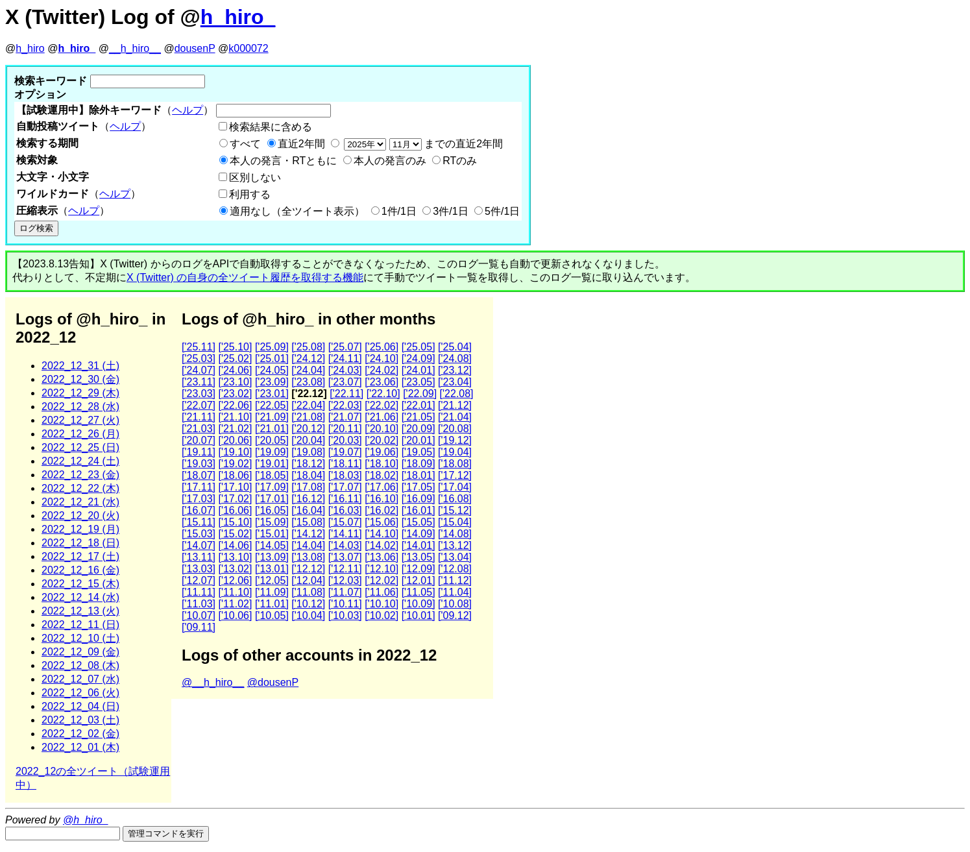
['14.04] (308, 545)
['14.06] (235, 545)
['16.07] (198, 510)
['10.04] (308, 615)
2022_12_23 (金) (80, 474)
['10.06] (235, 615)
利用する (250, 194)
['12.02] (381, 580)
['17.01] (272, 498)
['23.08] (308, 381)
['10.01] (418, 615)
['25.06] (381, 346)
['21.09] (272, 416)
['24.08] (455, 358)
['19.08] (308, 451)
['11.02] (235, 603)
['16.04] (308, 510)
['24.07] (198, 370)
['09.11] (198, 627)
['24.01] (418, 370)
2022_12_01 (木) (80, 747)
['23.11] (198, 381)
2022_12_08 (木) (80, 665)
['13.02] (235, 568)
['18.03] (345, 475)
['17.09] (272, 487)
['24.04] (308, 370)
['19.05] (418, 451)
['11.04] (455, 592)
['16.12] (308, 498)
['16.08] (455, 498)
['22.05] (272, 405)
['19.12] (455, 440)
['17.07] (345, 487)
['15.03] (198, 533)
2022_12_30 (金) (80, 379)
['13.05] (418, 557)
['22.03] (345, 405)
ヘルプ (187, 110)
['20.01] (418, 440)
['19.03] (198, 463)
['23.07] (345, 381)
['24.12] (308, 358)
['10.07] (198, 615)
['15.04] (455, 522)
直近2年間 (301, 143)
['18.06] (235, 475)
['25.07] (345, 346)
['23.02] (235, 393)
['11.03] (198, 603)
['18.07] (198, 475)
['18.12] (308, 463)
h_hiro (30, 48)
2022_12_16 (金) (80, 570)
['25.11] (198, 346)
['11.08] (308, 592)
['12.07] (198, 580)
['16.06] (235, 510)
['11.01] (272, 603)
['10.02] (381, 615)
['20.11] (345, 428)
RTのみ (460, 160)
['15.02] (235, 533)
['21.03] (198, 428)
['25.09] (272, 346)
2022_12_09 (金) (80, 651)
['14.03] (345, 545)
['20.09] (418, 428)
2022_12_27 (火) (80, 420)
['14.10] (381, 533)
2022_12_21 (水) (80, 501)
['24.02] (381, 370)
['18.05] (272, 475)
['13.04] (455, 557)
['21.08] (308, 416)
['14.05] (272, 545)
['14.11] (345, 533)
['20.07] (198, 440)
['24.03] (345, 370)
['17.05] (418, 487)
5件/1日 (502, 211)
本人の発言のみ (390, 160)
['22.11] (346, 393)
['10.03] (345, 615)
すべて (245, 143)
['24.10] (381, 358)
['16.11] (345, 498)
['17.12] (455, 475)
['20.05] (272, 440)
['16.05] (272, 510)
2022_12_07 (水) (80, 679)
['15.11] (198, 522)
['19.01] (272, 463)
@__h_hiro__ (213, 682)
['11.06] (381, 592)
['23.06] (381, 381)
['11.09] (272, 592)
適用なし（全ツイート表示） (297, 211)
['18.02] (381, 475)
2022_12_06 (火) (80, 692)
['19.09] (272, 451)
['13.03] (198, 568)
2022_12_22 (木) (80, 488)
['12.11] (345, 568)
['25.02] (235, 358)
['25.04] (455, 346)
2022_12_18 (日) (80, 542)
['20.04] (308, 440)
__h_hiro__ (135, 48)
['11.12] (455, 580)
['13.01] (272, 568)
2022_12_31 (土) (80, 365)
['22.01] (418, 405)
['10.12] (308, 603)
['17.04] (455, 487)
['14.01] (418, 545)
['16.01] (418, 510)
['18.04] (308, 475)
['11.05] (418, 592)
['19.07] (345, 451)
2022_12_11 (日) (80, 624)
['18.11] (345, 463)
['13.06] (381, 557)
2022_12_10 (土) (80, 638)
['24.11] (345, 358)
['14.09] (418, 533)
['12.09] (418, 568)
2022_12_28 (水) (80, 406)
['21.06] (381, 416)
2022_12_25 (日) (80, 447)
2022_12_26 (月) (80, 433)
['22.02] (381, 405)
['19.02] (235, 463)
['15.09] (272, 522)
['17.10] (235, 487)
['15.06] (381, 522)
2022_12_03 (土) (80, 719)
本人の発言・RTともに (283, 160)
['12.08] (455, 568)
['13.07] (345, 557)
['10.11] (345, 603)
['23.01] (272, 393)
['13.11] (198, 557)
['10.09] (418, 603)
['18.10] (381, 463)
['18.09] (418, 463)
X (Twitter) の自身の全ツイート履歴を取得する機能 (245, 277)
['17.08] (308, 487)
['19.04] (455, 451)
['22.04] (308, 405)
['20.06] (235, 440)
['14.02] (381, 545)
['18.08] (455, 463)
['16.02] (381, 510)
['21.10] (235, 416)
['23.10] (235, 381)
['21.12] (455, 405)
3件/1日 (450, 211)
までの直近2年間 (422, 143)
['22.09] (420, 393)
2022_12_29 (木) (80, 392)
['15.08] (308, 522)
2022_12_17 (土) (80, 556)
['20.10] (381, 428)
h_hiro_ (238, 17)
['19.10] (235, 451)
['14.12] (308, 533)
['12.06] (235, 580)
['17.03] (198, 498)
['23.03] (198, 393)
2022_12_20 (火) (80, 515)
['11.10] (235, 592)
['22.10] (383, 393)
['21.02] (235, 428)
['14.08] (455, 533)
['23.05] (418, 381)
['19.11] (198, 451)
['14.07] (198, 545)
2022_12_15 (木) (80, 583)
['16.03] (345, 510)
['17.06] (381, 487)
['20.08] (455, 428)
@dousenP (272, 682)
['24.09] (418, 358)
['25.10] (235, 346)
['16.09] (418, 498)
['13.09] (272, 557)
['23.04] (455, 381)
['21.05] (418, 416)
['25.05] (418, 346)
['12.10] (381, 568)
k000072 (248, 48)
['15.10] (235, 522)
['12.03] (345, 580)
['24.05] (272, 370)
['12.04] (308, 580)
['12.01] (418, 580)
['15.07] (345, 522)
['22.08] (457, 393)
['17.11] (198, 487)
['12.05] (272, 580)
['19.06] (381, 451)
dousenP (195, 48)
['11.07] (345, 592)
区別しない (255, 177)
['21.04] (455, 416)
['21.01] (272, 428)
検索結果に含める (270, 126)
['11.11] (198, 592)
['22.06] (235, 405)
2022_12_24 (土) (80, 461)
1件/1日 (399, 211)
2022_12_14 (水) (80, 597)
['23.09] (272, 381)
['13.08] (308, 557)
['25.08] (308, 346)
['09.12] (455, 615)
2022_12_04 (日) (80, 706)
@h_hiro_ (85, 819)
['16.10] (381, 498)
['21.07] (345, 416)
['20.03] (345, 440)
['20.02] (381, 440)
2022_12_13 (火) (80, 610)
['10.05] (272, 615)
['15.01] (272, 533)
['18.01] (418, 475)
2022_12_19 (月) (80, 529)
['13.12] (455, 545)
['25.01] (272, 358)
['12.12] (308, 568)
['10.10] (381, 603)
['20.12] (308, 428)
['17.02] (235, 498)
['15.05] (418, 522)
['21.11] (198, 416)
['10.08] (455, 603)
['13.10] (235, 557)
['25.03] (198, 358)
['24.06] (235, 370)
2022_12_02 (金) (80, 733)
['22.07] (198, 405)
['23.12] (455, 370)
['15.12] (455, 510)
